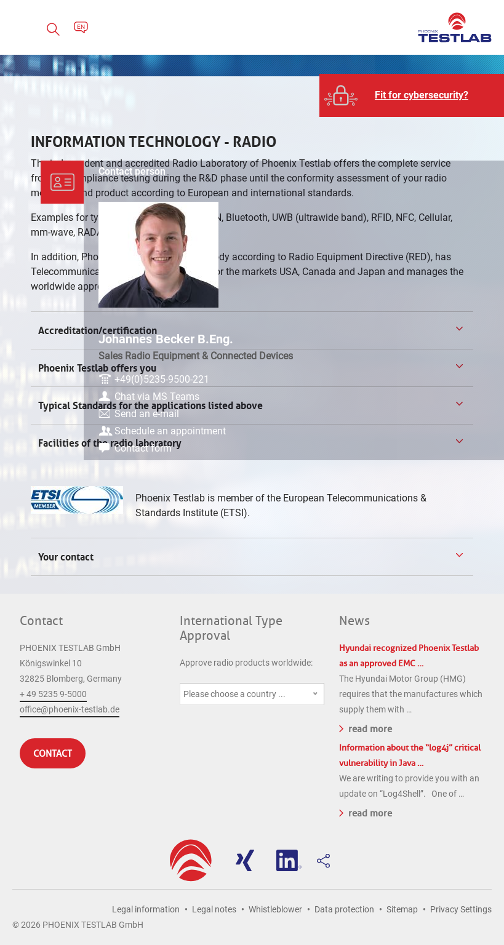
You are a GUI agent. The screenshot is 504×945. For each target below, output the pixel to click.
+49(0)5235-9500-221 (438, 378)
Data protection (344, 909)
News (354, 620)
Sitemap (402, 909)
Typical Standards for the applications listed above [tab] (149, 405)
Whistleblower (275, 909)
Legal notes (214, 909)
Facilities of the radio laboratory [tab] (109, 443)
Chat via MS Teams (433, 395)
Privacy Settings (461, 909)
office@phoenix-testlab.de (69, 709)
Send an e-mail (423, 412)
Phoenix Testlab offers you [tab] (96, 368)
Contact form (419, 462)
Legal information (146, 909)
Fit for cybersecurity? (421, 95)
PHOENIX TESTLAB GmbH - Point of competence (455, 27)
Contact (41, 620)
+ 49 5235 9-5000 (53, 694)
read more (365, 728)
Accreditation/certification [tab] (96, 330)
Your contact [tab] (67, 557)
